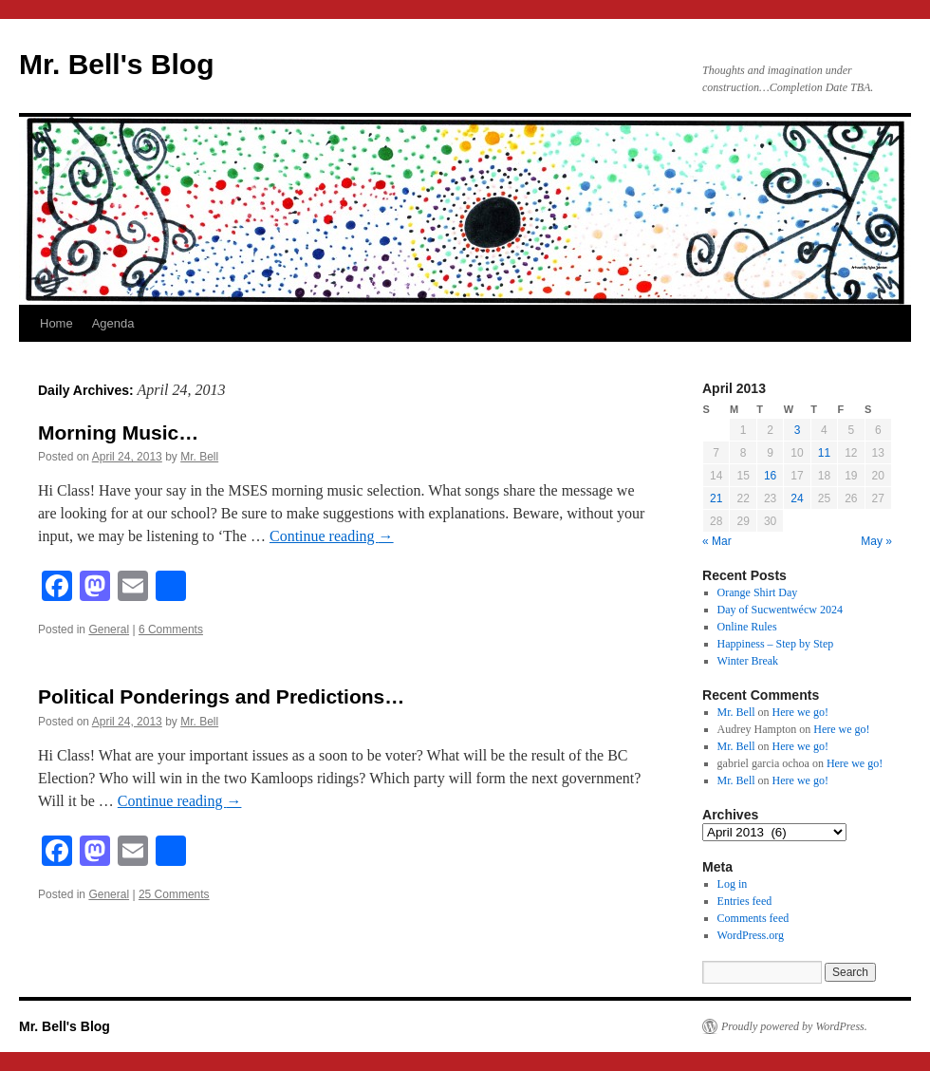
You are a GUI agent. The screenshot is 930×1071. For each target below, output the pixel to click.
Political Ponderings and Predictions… (221, 696)
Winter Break (748, 660)
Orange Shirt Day (757, 592)
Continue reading (332, 536)
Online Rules (747, 626)
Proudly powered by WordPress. (794, 1026)
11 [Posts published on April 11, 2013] (824, 453)
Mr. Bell (199, 456)
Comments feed (753, 918)
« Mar (717, 541)
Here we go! (800, 712)
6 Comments (171, 629)
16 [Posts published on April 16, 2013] (770, 475)
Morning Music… (118, 432)
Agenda (113, 323)
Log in (732, 884)
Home (56, 323)
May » (876, 541)
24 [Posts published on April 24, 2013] (796, 498)
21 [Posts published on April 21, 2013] (716, 498)
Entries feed (744, 901)
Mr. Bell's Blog (116, 64)
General (108, 629)
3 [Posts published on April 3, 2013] (797, 430)
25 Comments (174, 894)
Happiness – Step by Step (775, 643)
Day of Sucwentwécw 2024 (780, 609)
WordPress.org (750, 935)
